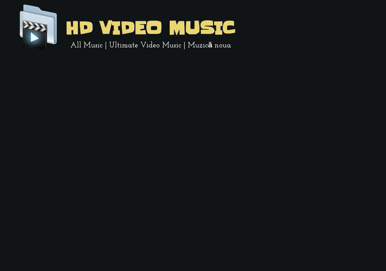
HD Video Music (149, 28)
